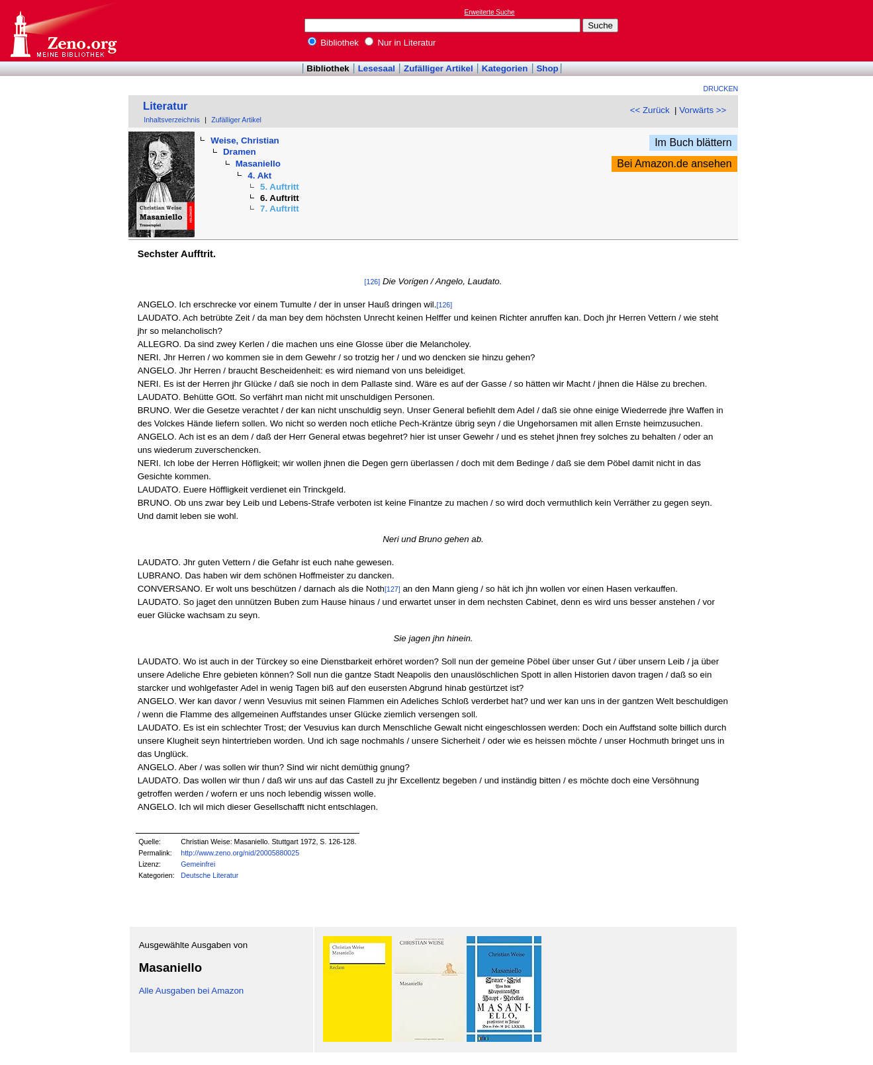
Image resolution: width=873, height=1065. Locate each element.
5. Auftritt (279, 187)
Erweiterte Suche (490, 12)
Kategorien (505, 68)
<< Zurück (650, 110)
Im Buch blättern (693, 142)
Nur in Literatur (400, 43)
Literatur (165, 106)
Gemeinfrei (198, 864)
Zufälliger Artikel (438, 68)
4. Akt (259, 175)
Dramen (239, 152)
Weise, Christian (244, 140)
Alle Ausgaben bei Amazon (191, 991)
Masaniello (258, 164)
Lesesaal (376, 68)
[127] (392, 589)
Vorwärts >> (702, 110)
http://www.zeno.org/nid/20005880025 (240, 853)
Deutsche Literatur (209, 875)
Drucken (721, 89)
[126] (373, 282)
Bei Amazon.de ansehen (674, 163)
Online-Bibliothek (63, 30)
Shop (547, 68)
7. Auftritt (279, 209)
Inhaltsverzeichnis (172, 120)
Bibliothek (333, 43)
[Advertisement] (812, 30)
